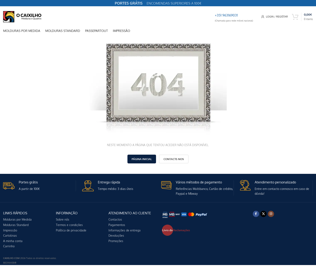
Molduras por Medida (17, 219)
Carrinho (9, 246)
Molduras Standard (16, 225)
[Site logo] (22, 16)
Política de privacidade (71, 230)
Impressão (10, 230)
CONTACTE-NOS (174, 159)
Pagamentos (116, 225)
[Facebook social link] (256, 214)
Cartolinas (10, 235)
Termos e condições (69, 225)
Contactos (115, 219)
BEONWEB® (9, 262)
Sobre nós (62, 219)
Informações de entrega (124, 230)
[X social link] (263, 214)
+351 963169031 (226, 15)
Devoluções (116, 235)
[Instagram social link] (271, 214)
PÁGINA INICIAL (142, 159)
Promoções (115, 241)
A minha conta (13, 241)
